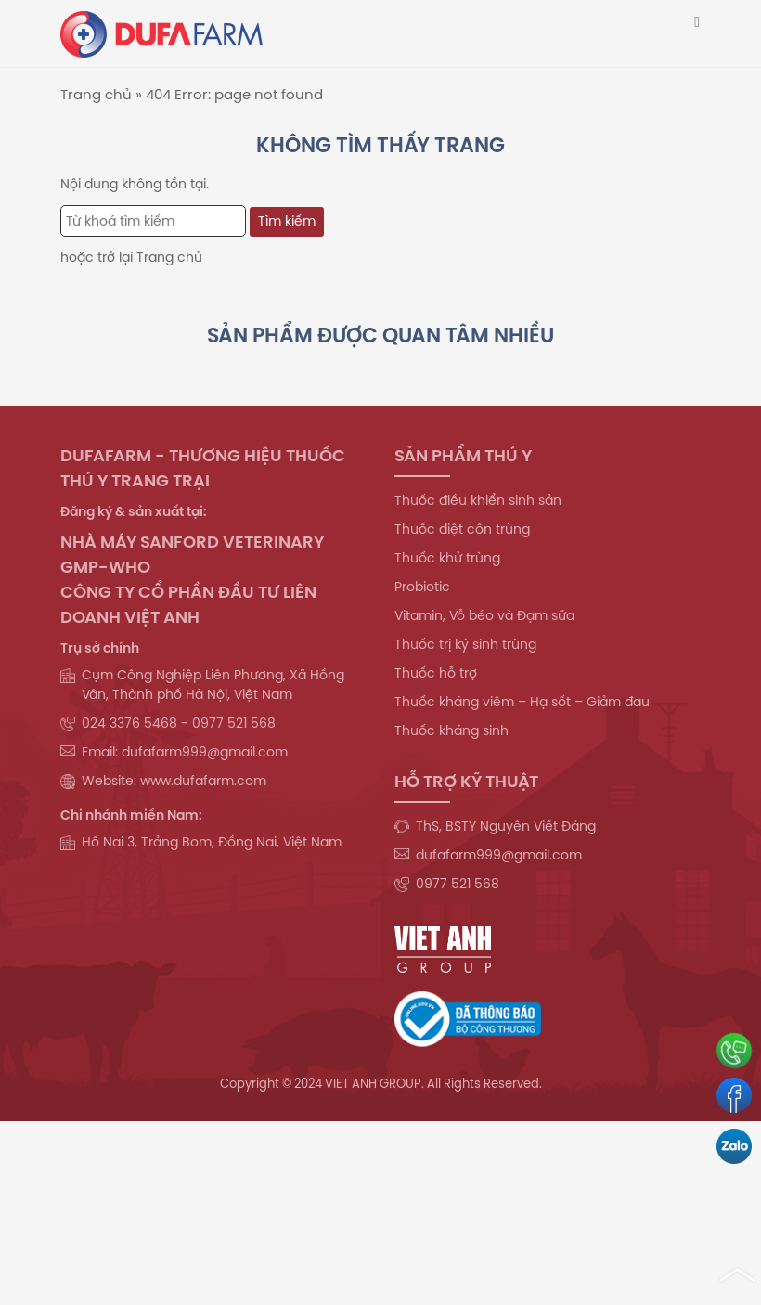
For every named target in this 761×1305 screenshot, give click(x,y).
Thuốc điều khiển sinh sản (477, 500)
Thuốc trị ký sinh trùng (465, 644)
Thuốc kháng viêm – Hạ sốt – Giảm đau (522, 701)
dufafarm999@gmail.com (499, 855)
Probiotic (422, 586)
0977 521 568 (457, 883)
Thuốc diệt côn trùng (462, 529)
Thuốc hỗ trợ (435, 673)
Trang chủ (96, 94)
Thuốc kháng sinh (451, 730)
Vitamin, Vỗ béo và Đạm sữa (484, 615)
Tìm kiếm (287, 221)
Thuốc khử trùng (447, 558)
